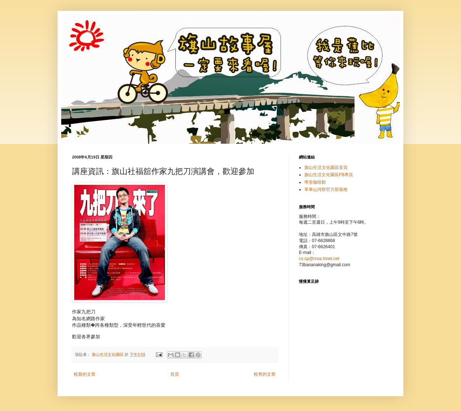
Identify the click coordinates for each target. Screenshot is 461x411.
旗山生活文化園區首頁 (326, 167)
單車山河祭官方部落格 (326, 189)
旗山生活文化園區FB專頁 (328, 174)
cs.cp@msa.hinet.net (319, 258)
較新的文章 (84, 374)
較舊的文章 (265, 374)
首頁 (174, 374)
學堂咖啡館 (315, 182)
